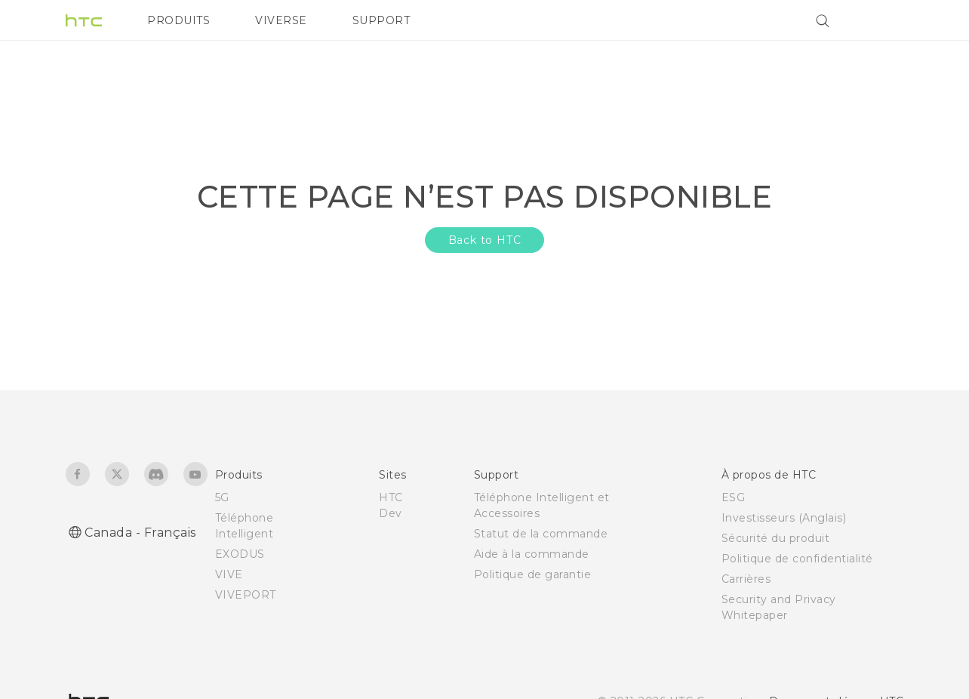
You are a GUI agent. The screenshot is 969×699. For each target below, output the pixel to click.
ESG (733, 497)
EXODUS (240, 554)
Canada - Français (140, 532)
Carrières (746, 579)
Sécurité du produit (775, 538)
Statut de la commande (541, 533)
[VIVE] (883, 20)
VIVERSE (281, 20)
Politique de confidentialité (797, 558)
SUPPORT (381, 20)
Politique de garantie (533, 574)
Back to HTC (484, 240)
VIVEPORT (245, 595)
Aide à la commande (531, 554)
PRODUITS (178, 20)
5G (222, 497)
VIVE (229, 574)
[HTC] (84, 20)
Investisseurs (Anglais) (784, 518)
